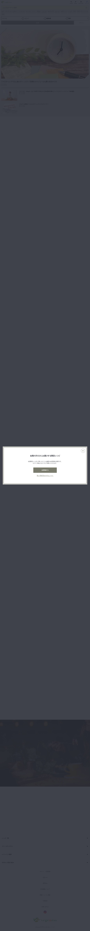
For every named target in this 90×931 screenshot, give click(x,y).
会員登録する (45, 470)
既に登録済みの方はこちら (45, 475)
